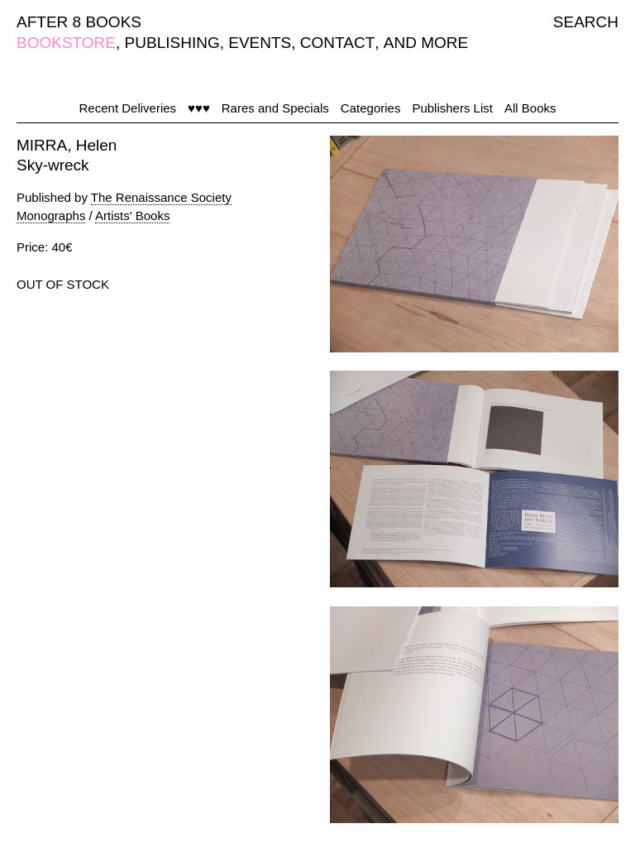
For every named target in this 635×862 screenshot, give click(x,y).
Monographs (51, 215)
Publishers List (452, 108)
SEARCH (585, 22)
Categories (371, 108)
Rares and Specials (275, 108)
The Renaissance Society (161, 197)
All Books (530, 108)
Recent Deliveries (128, 108)
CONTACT (337, 42)
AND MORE (426, 42)
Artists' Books (132, 215)
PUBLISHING (172, 42)
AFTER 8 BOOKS (79, 22)
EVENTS (259, 42)
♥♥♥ (199, 108)
